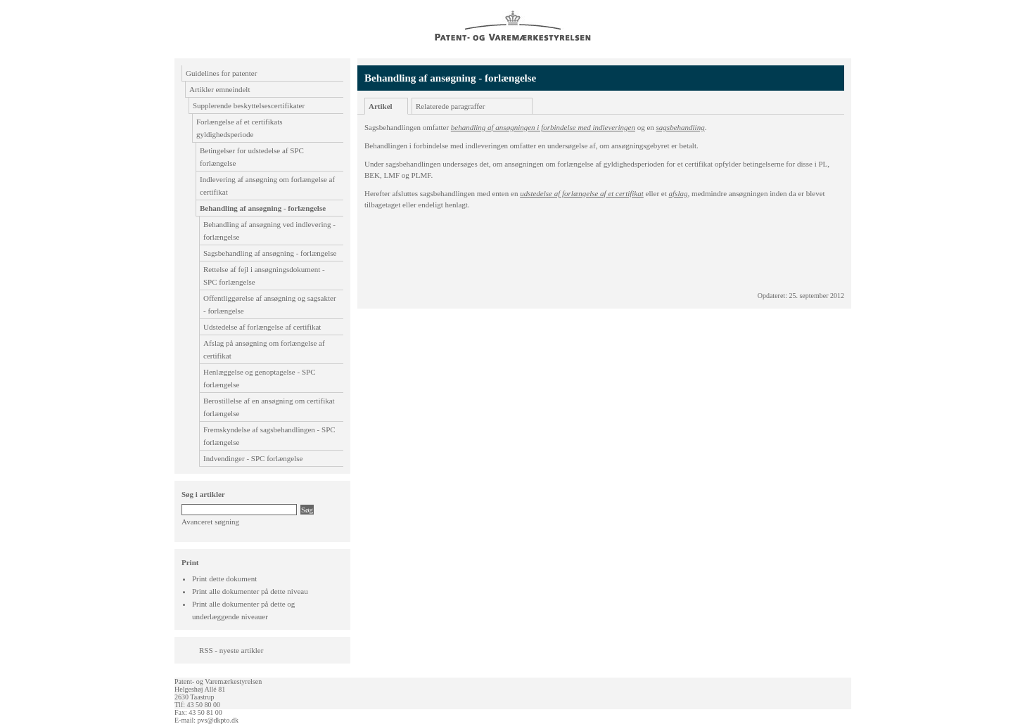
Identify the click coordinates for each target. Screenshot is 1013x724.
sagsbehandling (680, 127)
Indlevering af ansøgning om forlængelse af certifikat (267, 185)
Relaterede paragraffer (450, 106)
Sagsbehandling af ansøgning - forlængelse (269, 253)
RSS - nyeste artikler (231, 650)
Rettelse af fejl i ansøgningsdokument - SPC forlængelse (264, 275)
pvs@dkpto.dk (218, 720)
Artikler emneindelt (219, 89)
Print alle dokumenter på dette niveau (250, 591)
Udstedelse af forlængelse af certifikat (262, 327)
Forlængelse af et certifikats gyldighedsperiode (239, 127)
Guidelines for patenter (221, 73)
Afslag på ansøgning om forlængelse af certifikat (264, 349)
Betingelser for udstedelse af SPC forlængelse (252, 156)
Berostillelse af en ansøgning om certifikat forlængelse (269, 407)
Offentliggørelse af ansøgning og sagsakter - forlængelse (269, 304)
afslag (678, 193)
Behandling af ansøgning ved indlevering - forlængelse (269, 230)
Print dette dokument (224, 578)
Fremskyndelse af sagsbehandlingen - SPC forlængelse (269, 435)
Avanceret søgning (210, 521)
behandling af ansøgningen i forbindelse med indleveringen (543, 127)
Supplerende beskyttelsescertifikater (249, 105)
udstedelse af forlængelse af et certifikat (582, 193)
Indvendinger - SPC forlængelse (252, 458)
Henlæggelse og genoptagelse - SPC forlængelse (259, 378)
